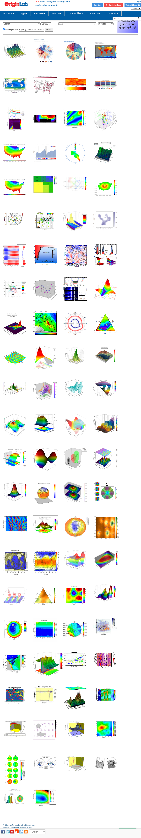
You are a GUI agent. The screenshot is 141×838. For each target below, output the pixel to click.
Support (56, 13)
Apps (24, 13)
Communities (75, 13)
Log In (138, 2)
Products (8, 13)
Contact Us (112, 13)
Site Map (6, 827)
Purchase (39, 13)
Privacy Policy (16, 827)
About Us (94, 13)
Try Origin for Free (113, 5)
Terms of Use (27, 827)
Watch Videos (132, 5)
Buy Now (97, 5)
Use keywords (11, 29)
